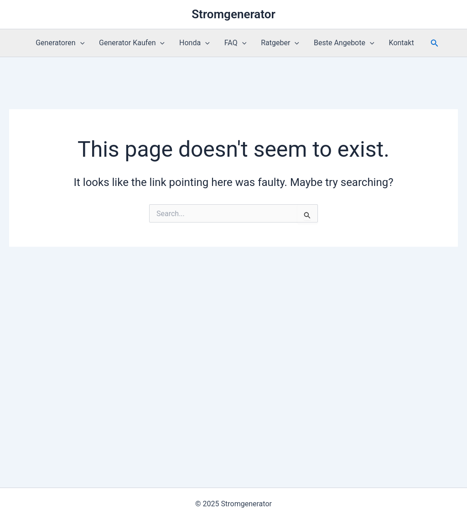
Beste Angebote (344, 43)
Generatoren (60, 43)
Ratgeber (280, 43)
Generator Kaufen (132, 43)
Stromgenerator (233, 14)
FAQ (235, 43)
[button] (435, 43)
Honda (194, 43)
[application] (80, 43)
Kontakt (401, 42)
